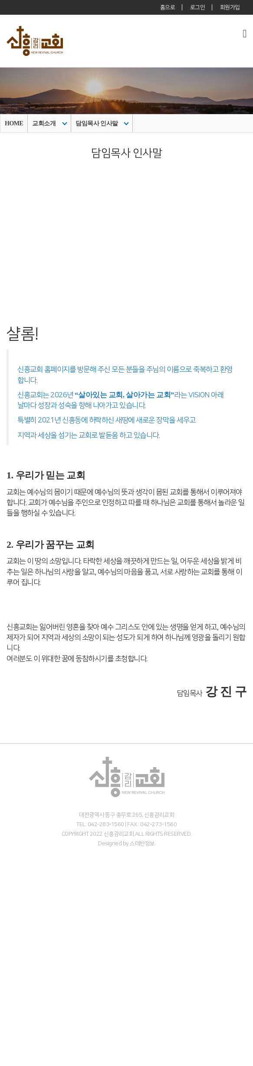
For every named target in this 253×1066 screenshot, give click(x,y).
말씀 (6, 959)
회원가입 (230, 7)
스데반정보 (142, 843)
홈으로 (167, 7)
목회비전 (11, 894)
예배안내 (11, 931)
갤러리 (9, 1061)
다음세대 (11, 996)
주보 (6, 1052)
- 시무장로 (13, 921)
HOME (14, 123)
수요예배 (11, 977)
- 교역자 (11, 912)
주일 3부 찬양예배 (24, 987)
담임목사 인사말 (102, 123)
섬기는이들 (15, 903)
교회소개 (49, 123)
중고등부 (11, 1024)
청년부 (9, 1033)
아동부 (9, 1014)
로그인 (197, 7)
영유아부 (11, 1005)
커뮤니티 (11, 1042)
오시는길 (11, 940)
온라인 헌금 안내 (22, 949)
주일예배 (11, 968)
